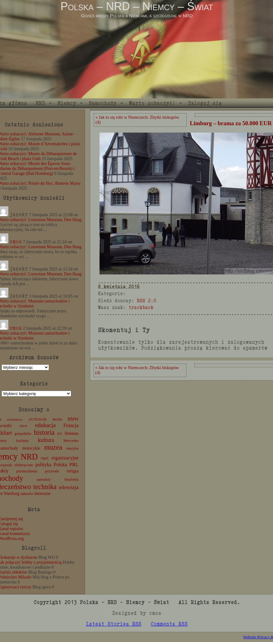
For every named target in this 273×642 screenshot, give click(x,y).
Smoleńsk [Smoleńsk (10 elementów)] (71, 479)
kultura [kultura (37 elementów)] (46, 440)
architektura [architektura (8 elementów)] (14, 419)
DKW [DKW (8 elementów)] (23, 426)
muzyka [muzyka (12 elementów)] (72, 448)
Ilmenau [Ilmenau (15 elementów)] (72, 433)
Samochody (102, 103)
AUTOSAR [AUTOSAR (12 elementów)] (37, 419)
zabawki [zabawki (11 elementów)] (26, 494)
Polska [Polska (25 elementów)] (60, 464)
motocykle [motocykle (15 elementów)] (31, 448)
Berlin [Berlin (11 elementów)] (57, 419)
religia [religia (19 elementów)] (73, 470)
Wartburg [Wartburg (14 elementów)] (11, 493)
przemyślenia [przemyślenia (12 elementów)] (26, 471)
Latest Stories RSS (113, 624)
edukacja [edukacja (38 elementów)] (45, 425)
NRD (40, 103)
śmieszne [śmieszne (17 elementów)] (42, 493)
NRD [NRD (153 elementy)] (29, 456)
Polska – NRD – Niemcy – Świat (136, 6)
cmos (16, 242)
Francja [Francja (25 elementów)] (71, 425)
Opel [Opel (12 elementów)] (44, 458)
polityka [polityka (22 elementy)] (43, 464)
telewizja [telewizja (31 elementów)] (69, 487)
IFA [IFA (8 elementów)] (59, 433)
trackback (140, 307)
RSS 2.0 (146, 300)
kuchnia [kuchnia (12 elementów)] (22, 440)
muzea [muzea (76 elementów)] (53, 447)
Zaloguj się (205, 103)
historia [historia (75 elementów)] (44, 432)
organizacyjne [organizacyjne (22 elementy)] (65, 457)
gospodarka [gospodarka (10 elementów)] (22, 433)
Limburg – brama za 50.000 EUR (231, 123)
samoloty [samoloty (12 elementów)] (44, 479)
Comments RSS (169, 624)
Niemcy (67, 103)
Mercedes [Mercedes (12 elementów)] (71, 440)
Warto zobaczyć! (152, 103)
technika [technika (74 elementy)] (45, 487)
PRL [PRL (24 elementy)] (74, 464)
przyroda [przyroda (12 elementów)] (52, 471)
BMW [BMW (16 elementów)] (73, 419)
